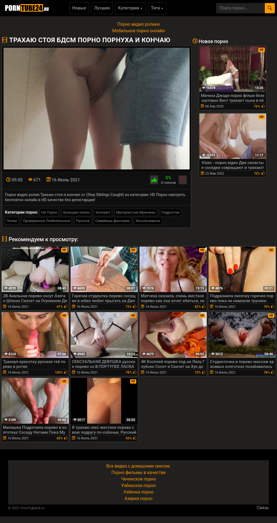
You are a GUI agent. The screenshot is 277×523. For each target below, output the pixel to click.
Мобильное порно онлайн (138, 30)
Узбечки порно (138, 492)
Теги (157, 8)
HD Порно (49, 212)
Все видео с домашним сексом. (138, 466)
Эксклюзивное (148, 221)
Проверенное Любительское (46, 221)
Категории (130, 8)
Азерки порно (138, 498)
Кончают (102, 212)
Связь (263, 507)
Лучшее (102, 8)
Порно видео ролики (138, 24)
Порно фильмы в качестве (138, 472)
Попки (11, 221)
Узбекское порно (138, 485)
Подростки (170, 212)
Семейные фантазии (112, 221)
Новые (79, 8)
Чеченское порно (138, 479)
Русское (82, 221)
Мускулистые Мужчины (135, 212)
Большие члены (76, 212)
